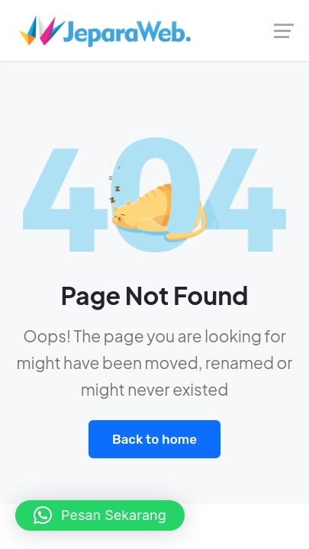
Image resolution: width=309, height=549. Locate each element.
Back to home (154, 439)
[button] (100, 515)
